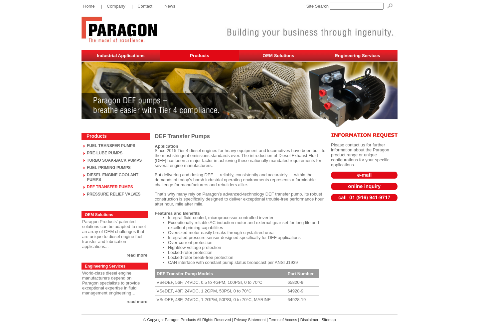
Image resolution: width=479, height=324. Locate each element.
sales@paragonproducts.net (364, 173)
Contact (144, 6)
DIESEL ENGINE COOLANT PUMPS (112, 177)
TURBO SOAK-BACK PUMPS (114, 160)
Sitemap (329, 319)
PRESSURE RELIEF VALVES (114, 194)
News (169, 6)
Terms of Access (283, 319)
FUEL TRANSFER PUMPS (111, 145)
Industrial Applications (120, 55)
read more (136, 255)
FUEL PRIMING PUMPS (109, 167)
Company (116, 6)
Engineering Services (357, 55)
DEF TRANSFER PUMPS (110, 187)
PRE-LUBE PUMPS (104, 153)
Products (199, 55)
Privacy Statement (250, 319)
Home (89, 6)
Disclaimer (309, 319)
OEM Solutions (278, 55)
